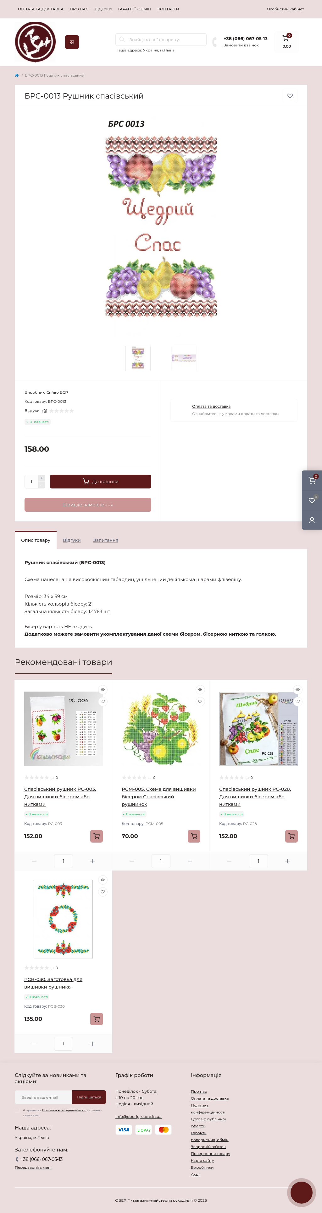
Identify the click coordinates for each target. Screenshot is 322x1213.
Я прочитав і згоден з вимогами (63, 1112)
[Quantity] (31, 481)
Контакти (168, 9)
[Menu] (72, 42)
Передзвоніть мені (33, 1167)
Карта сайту (202, 1160)
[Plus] (41, 478)
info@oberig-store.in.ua (138, 1116)
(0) (44, 410)
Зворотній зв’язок (208, 1146)
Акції (196, 1174)
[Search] (122, 39)
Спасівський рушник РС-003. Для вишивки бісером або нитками (60, 796)
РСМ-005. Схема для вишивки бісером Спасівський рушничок (159, 796)
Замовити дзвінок (241, 45)
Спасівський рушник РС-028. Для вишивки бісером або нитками (255, 796)
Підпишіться (89, 1097)
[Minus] (41, 485)
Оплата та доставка (41, 9)
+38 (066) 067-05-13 (245, 38)
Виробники (202, 1167)
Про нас (79, 9)
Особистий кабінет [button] (285, 9)
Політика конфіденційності (64, 1110)
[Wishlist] (103, 701)
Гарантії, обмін (134, 9)
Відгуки (103, 9)
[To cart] (96, 836)
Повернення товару (210, 1153)
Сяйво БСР (57, 392)
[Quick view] (103, 689)
